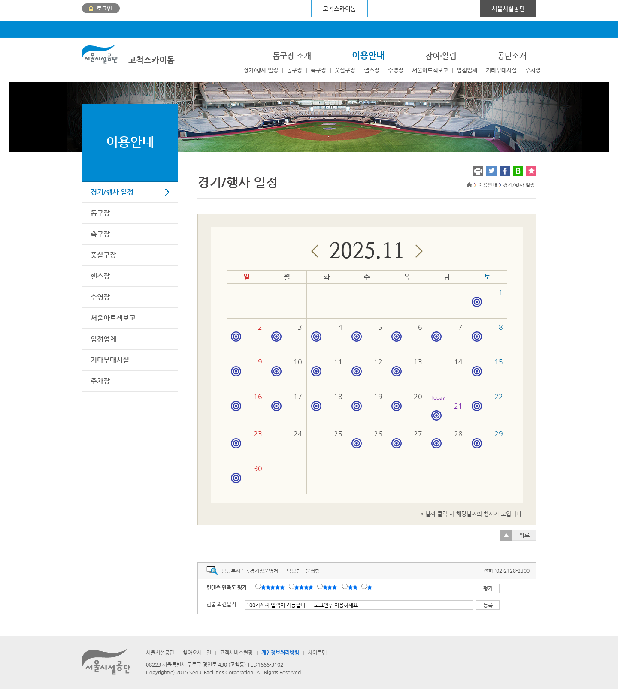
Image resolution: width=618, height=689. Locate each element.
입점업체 (467, 70)
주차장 (533, 70)
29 (487, 439)
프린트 (478, 171)
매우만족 (274, 587)
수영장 (395, 70)
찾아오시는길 (197, 653)
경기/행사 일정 (260, 70)
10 (286, 367)
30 (246, 473)
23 (246, 439)
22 (487, 401)
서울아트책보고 (430, 70)
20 (406, 401)
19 (366, 401)
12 (366, 367)
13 (406, 367)
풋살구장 (345, 70)
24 (298, 434)
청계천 (396, 8)
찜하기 (531, 171)
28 (446, 439)
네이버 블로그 (518, 171)
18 (326, 401)
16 (246, 401)
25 (338, 434)
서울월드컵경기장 (227, 8)
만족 (304, 587)
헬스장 (371, 70)
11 (326, 367)
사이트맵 (317, 653)
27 (406, 439)
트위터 (491, 171)
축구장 (318, 70)
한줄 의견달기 (221, 604)
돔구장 (294, 70)
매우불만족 (370, 587)
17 (286, 401)
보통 (331, 587)
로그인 (104, 8)
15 (487, 367)
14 (458, 362)
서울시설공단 (508, 8)
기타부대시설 (501, 70)
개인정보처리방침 (280, 653)
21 (446, 407)
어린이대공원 (452, 8)
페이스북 (505, 171)
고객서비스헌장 (236, 653)
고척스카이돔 (151, 59)
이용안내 (130, 141)
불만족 (353, 587)
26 (366, 439)
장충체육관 (283, 8)
